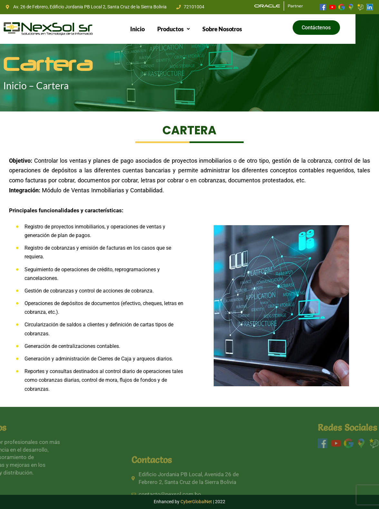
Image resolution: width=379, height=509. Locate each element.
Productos (184, 29)
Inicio (148, 29)
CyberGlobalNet (196, 501)
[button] (184, 29)
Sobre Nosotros (233, 29)
